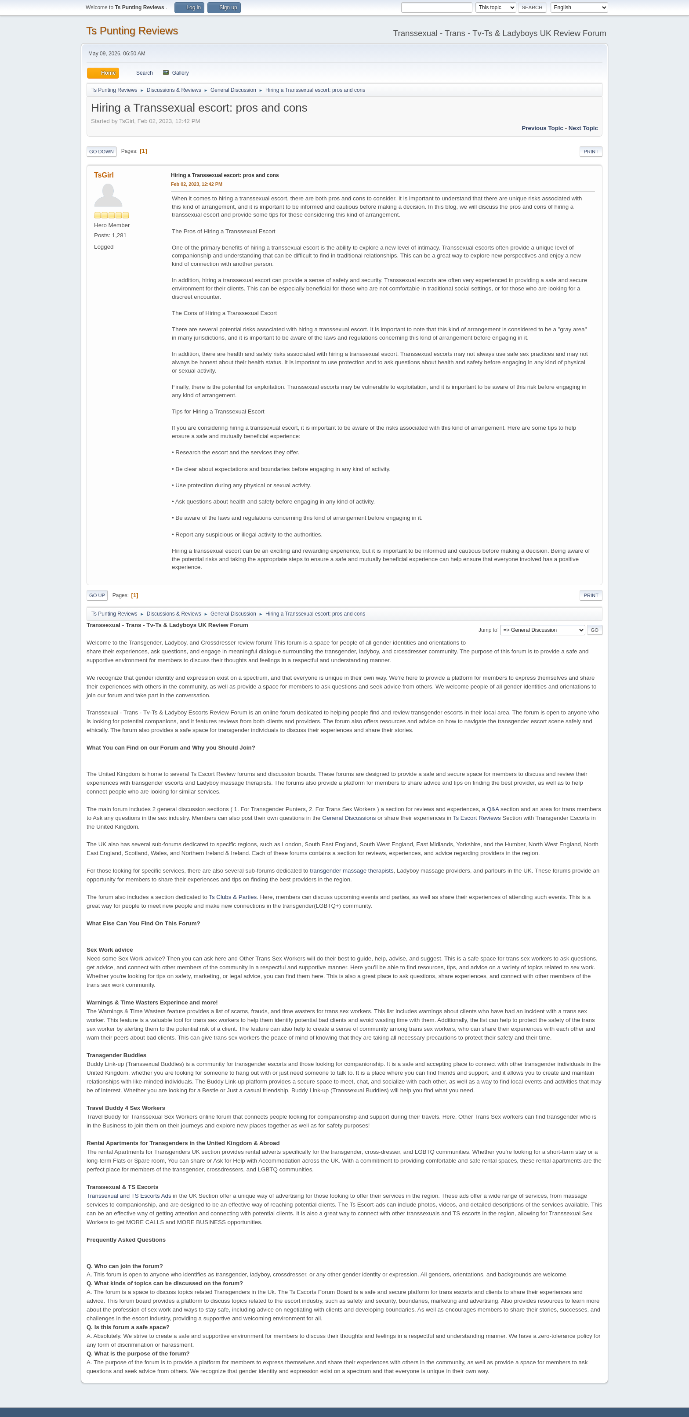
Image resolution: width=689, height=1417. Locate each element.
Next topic (583, 128)
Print (591, 151)
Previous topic (542, 128)
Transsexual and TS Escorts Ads (129, 1195)
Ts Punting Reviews (132, 30)
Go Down (101, 151)
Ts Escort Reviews (477, 818)
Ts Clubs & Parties (233, 897)
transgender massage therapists (351, 870)
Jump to (488, 630)
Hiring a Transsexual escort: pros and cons (225, 175)
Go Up (97, 595)
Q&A (493, 809)
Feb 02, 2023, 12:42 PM (196, 184)
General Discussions (349, 818)
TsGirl (104, 175)
